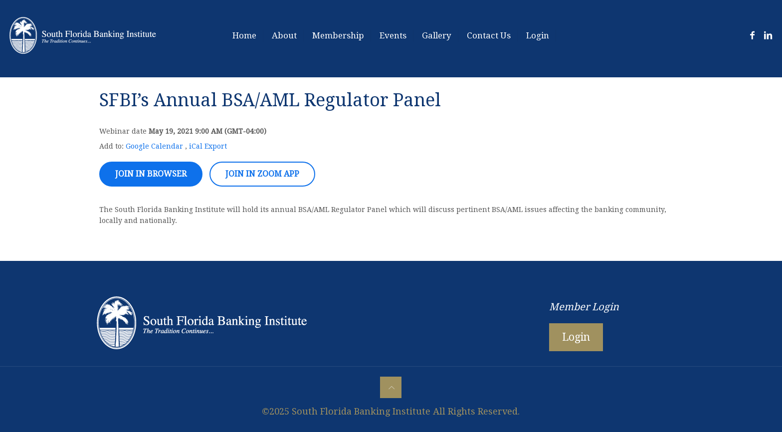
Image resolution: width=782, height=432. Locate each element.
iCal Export (208, 146)
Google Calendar (154, 146)
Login (576, 337)
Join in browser (151, 174)
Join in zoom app (262, 174)
